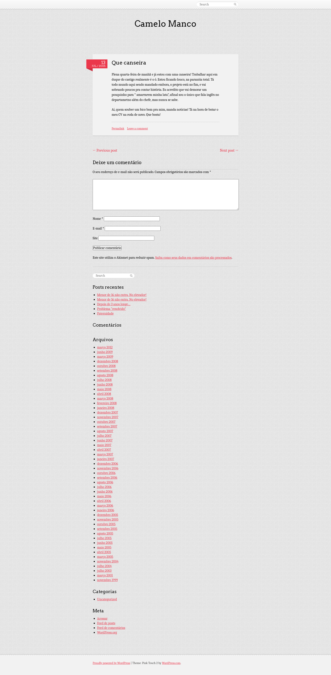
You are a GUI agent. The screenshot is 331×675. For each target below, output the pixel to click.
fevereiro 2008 (107, 403)
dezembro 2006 (107, 464)
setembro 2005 (107, 529)
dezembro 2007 (107, 412)
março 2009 (105, 357)
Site (95, 238)
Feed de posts (106, 623)
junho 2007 (105, 440)
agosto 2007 (105, 431)
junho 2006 (105, 492)
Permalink (118, 128)
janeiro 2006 (105, 510)
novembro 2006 (107, 468)
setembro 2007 (107, 426)
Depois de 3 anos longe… (113, 304)
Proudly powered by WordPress (111, 663)
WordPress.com (171, 663)
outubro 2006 (106, 473)
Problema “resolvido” (111, 309)
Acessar (102, 618)
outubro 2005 (106, 524)
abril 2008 (104, 394)
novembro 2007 (107, 417)
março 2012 (105, 347)
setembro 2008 (107, 371)
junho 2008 (105, 384)
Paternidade (105, 313)
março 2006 (105, 505)
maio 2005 (104, 547)
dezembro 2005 (107, 515)
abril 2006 (104, 501)
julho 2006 (104, 487)
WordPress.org (107, 632)
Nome (98, 219)
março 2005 (105, 557)
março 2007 (105, 454)
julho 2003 (104, 571)
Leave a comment (137, 128)
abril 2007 (104, 450)
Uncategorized (107, 599)
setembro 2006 (107, 478)
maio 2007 (104, 445)
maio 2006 (104, 496)
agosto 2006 (105, 482)
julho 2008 (104, 380)
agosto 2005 (105, 533)
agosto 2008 (105, 375)
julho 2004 (104, 566)
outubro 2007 (106, 422)
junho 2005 (105, 543)
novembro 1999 (107, 580)
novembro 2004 (107, 561)
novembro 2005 (107, 519)
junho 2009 (105, 352)
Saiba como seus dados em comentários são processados (193, 258)
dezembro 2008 (107, 361)
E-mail (98, 228)
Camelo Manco (165, 24)
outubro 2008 (106, 366)
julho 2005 (104, 538)
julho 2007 (104, 436)
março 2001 (105, 575)
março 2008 (105, 398)
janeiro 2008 (105, 408)
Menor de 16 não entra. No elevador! (122, 295)
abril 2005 (104, 552)
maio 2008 (104, 389)
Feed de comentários (111, 628)
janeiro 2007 (105, 459)
